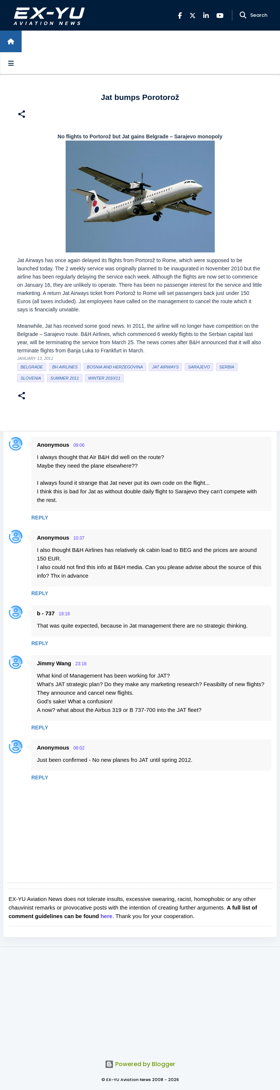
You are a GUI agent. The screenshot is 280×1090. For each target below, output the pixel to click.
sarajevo (199, 367)
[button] (21, 115)
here (107, 916)
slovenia (31, 378)
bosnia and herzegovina (115, 367)
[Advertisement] (140, 999)
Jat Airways (165, 367)
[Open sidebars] (11, 63)
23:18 (80, 663)
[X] (192, 15)
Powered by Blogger (140, 1064)
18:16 (64, 613)
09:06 (79, 445)
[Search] (243, 15)
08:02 (79, 748)
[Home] (11, 41)
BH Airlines (65, 367)
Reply (39, 518)
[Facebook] (180, 15)
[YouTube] (219, 15)
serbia (226, 367)
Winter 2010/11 (104, 378)
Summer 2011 (64, 378)
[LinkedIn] (206, 15)
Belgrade (32, 367)
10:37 (79, 538)
